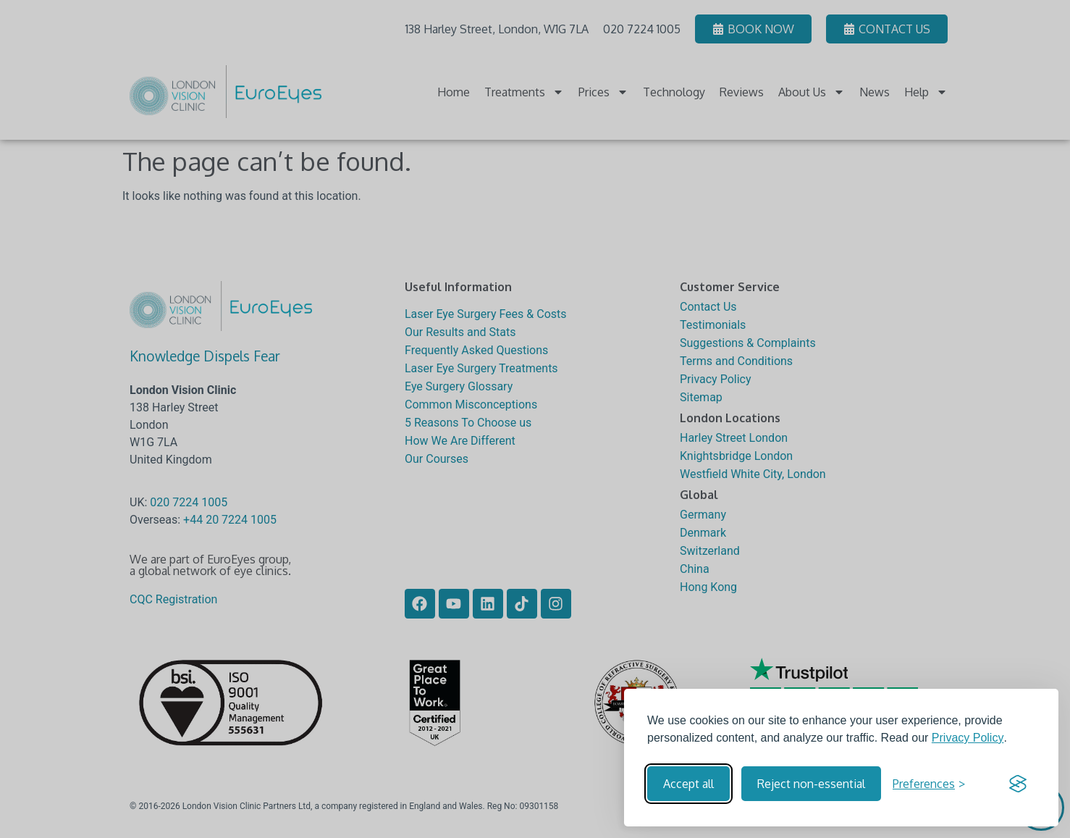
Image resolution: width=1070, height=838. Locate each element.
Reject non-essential (811, 783)
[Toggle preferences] (929, 783)
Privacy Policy (968, 738)
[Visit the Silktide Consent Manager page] (1018, 783)
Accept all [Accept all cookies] (688, 783)
